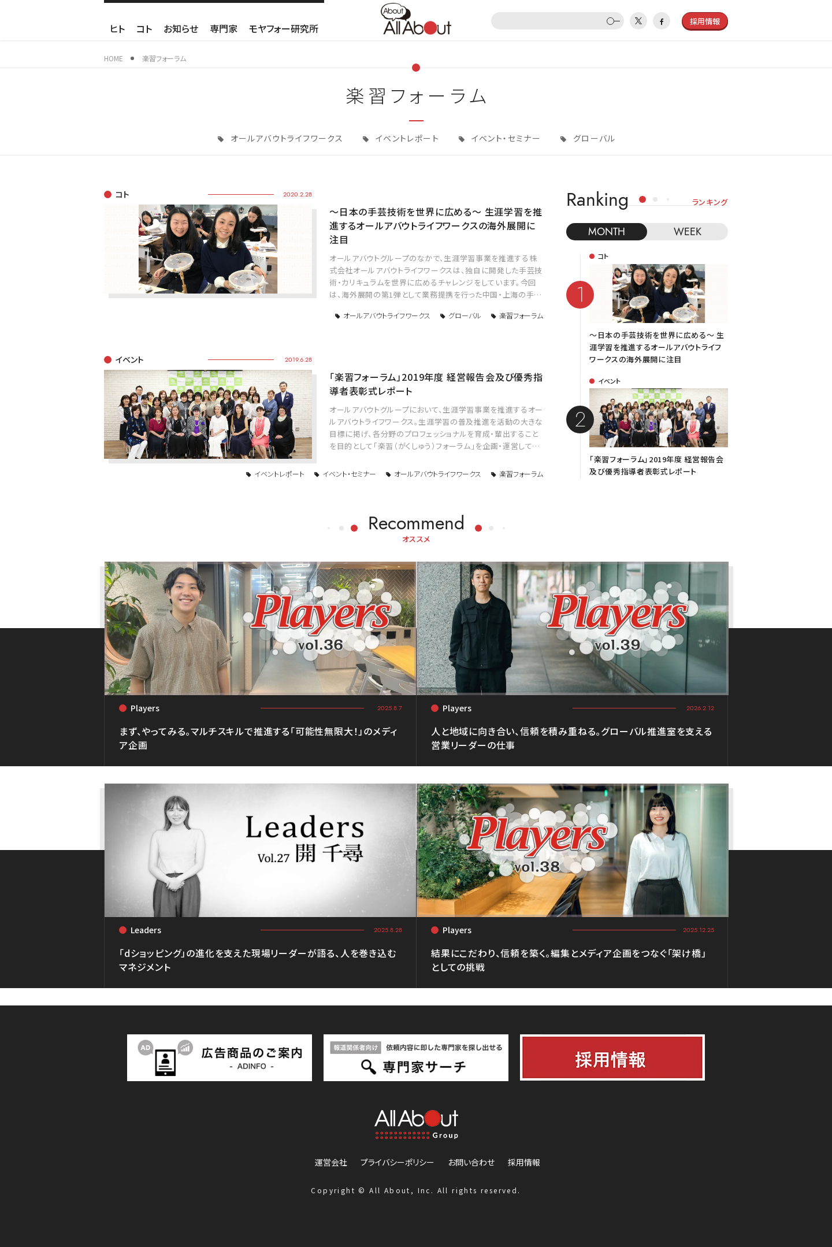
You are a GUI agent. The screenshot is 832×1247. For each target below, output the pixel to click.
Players (145, 708)
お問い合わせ (471, 1162)
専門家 (223, 28)
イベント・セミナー (505, 138)
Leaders (146, 930)
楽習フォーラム (521, 315)
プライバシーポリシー (397, 1162)
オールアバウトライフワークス (285, 138)
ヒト (117, 28)
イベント (130, 359)
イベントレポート (406, 138)
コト (144, 28)
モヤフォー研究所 (283, 28)
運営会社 (331, 1162)
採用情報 (524, 1162)
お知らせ (181, 28)
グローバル (592, 138)
